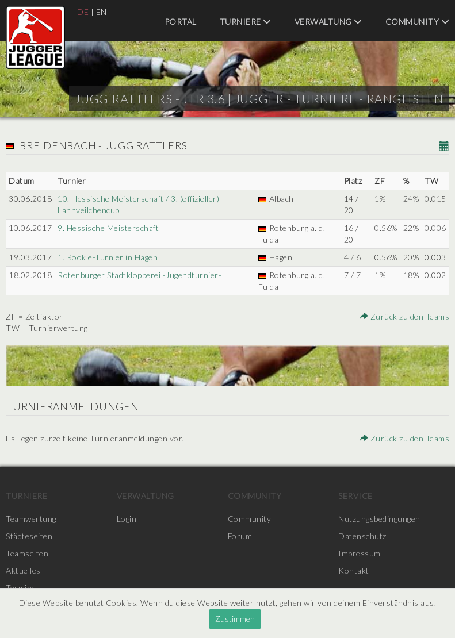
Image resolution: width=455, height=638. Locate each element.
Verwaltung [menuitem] (328, 21)
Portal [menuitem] (181, 21)
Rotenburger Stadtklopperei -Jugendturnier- (139, 275)
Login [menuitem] (127, 519)
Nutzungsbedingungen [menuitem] (379, 519)
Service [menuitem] (355, 496)
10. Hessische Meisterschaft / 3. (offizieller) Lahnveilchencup (138, 204)
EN (101, 12)
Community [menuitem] (417, 21)
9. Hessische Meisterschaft (108, 228)
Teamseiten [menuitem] (27, 553)
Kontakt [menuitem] (353, 570)
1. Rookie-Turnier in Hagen (108, 257)
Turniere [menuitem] (246, 21)
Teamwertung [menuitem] (31, 519)
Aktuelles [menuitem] (23, 570)
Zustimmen (235, 619)
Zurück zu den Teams (405, 316)
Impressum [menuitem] (359, 553)
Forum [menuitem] (240, 536)
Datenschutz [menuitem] (362, 536)
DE (83, 12)
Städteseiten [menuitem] (29, 536)
